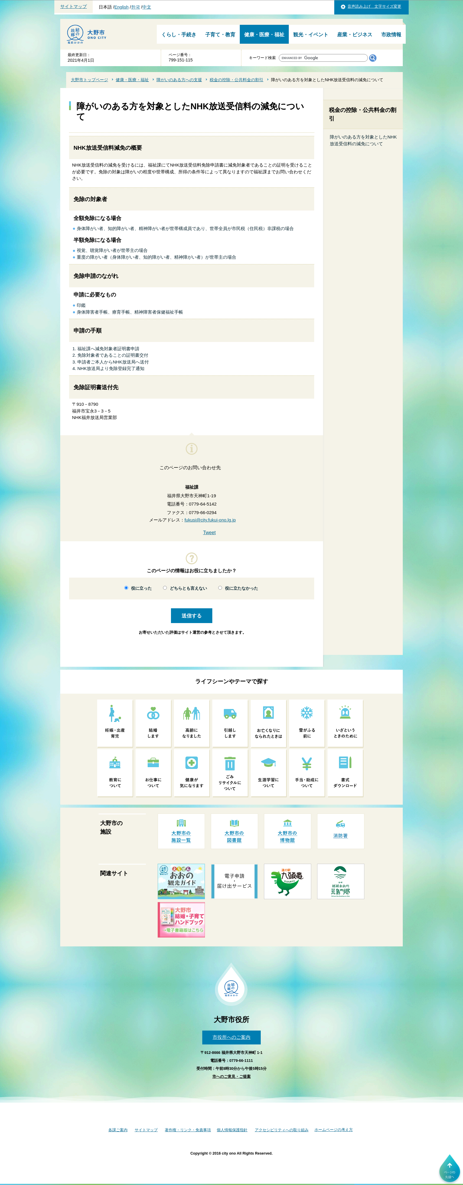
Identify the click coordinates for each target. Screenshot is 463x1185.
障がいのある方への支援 (179, 79)
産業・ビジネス (354, 35)
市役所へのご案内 (231, 1037)
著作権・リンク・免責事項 (188, 1130)
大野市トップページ (89, 79)
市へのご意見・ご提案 (231, 1076)
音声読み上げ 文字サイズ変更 (374, 6)
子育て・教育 (220, 35)
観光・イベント (310, 35)
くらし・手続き (178, 35)
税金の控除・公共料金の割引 (236, 79)
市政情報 (391, 35)
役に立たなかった (241, 588)
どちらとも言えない (188, 588)
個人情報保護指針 (232, 1130)
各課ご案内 (118, 1130)
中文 (146, 7)
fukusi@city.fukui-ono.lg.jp (210, 519)
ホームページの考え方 (333, 1129)
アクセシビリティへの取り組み (282, 1130)
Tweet (209, 532)
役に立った (141, 588)
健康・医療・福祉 (264, 35)
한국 (135, 7)
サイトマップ (73, 6)
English (121, 7)
